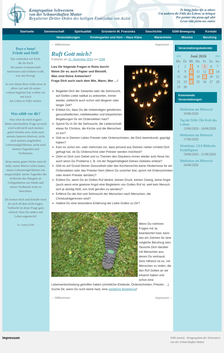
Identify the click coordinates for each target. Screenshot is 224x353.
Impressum (164, 44)
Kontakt (211, 31)
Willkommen (60, 44)
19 (204, 76)
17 (191, 76)
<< (178, 56)
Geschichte (153, 31)
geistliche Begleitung (122, 289)
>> (217, 56)
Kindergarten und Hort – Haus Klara (116, 37)
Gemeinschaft (54, 31)
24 (191, 82)
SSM (102, 59)
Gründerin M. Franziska (118, 31)
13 (211, 71)
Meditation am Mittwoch (196, 109)
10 (191, 71)
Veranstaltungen (68, 37)
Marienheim (162, 37)
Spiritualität (82, 31)
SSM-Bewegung (183, 31)
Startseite (27, 31)
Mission (187, 37)
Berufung (210, 37)
